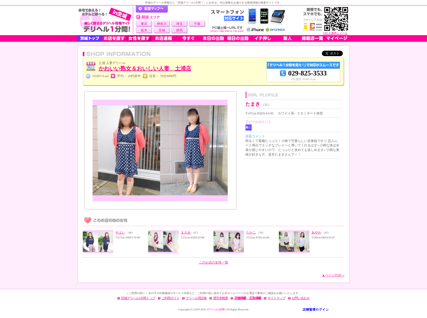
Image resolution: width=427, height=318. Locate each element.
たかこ (251, 232)
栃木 (144, 30)
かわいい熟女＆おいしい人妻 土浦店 (145, 68)
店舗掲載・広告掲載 (247, 298)
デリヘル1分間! (216, 309)
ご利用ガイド (170, 298)
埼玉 (179, 24)
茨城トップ (89, 38)
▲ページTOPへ (333, 275)
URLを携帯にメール (335, 33)
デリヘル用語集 (196, 298)
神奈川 (162, 24)
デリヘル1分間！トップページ (152, 9)
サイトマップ (276, 298)
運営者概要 (220, 298)
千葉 (197, 24)
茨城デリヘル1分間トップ (138, 298)
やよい (120, 232)
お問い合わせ (301, 298)
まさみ (186, 232)
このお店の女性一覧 (213, 262)
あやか (316, 232)
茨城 (161, 30)
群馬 (179, 30)
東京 (144, 24)
